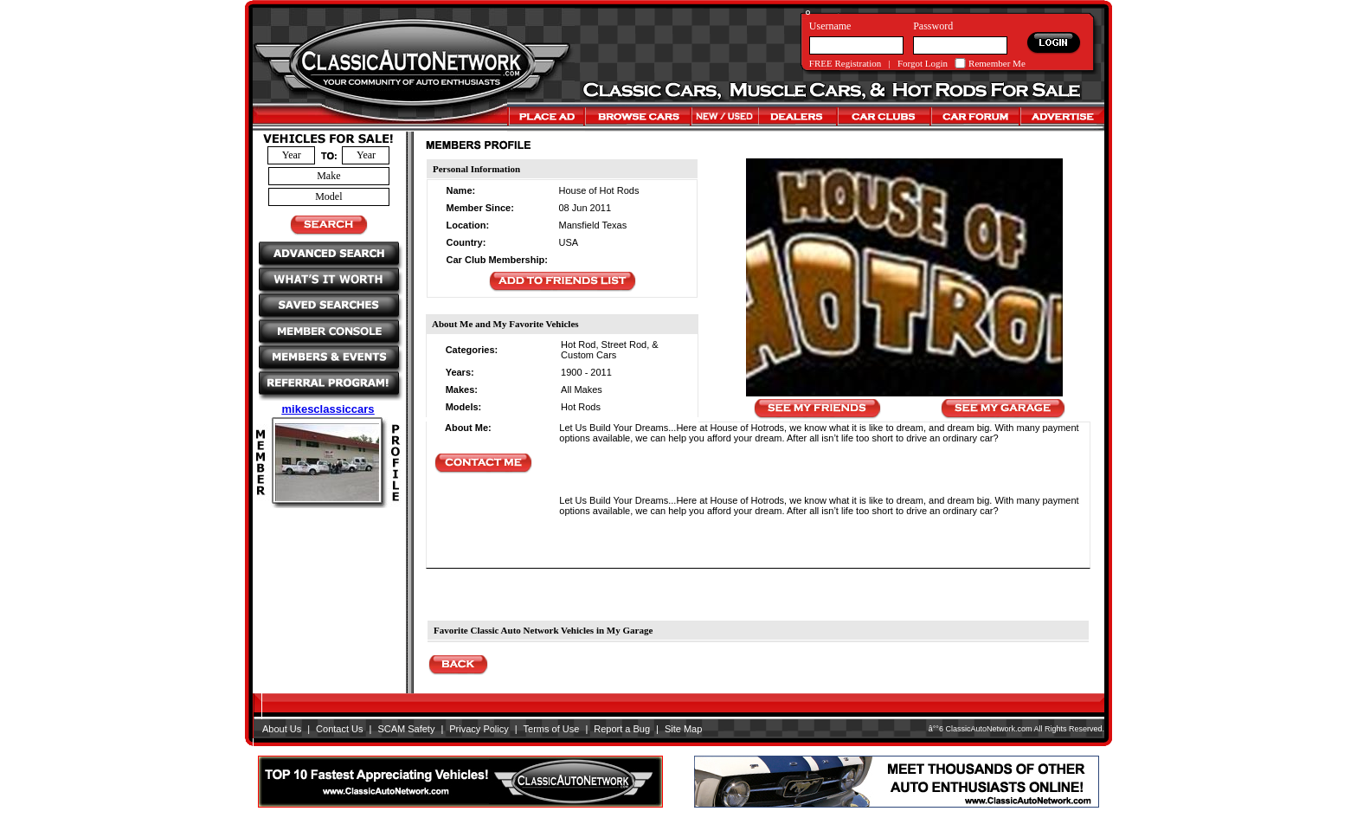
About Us (281, 729)
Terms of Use (552, 729)
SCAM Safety (405, 729)
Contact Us (339, 729)
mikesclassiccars (328, 408)
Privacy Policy (478, 729)
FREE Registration (845, 63)
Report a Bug (622, 729)
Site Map (683, 729)
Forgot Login (922, 63)
